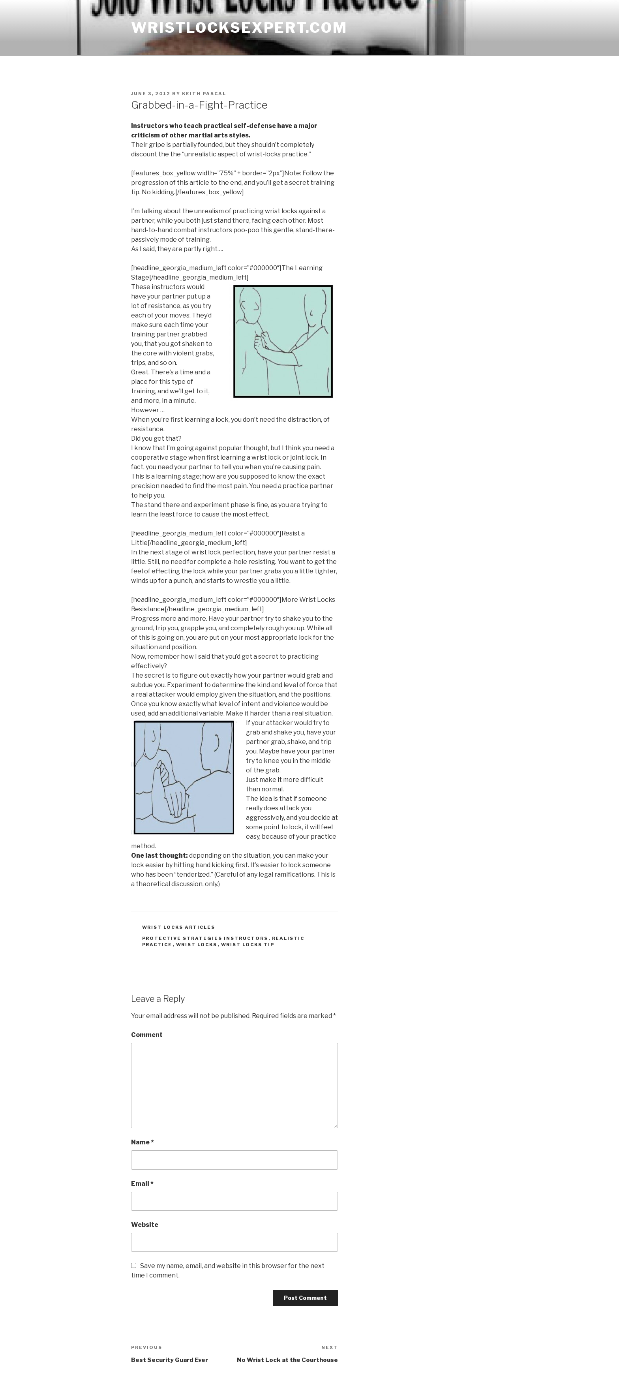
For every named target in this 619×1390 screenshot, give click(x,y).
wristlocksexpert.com (239, 27)
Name (142, 1142)
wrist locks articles (179, 927)
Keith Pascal (204, 93)
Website (144, 1224)
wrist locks (197, 944)
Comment (147, 1035)
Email (142, 1183)
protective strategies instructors (205, 938)
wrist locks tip (248, 944)
